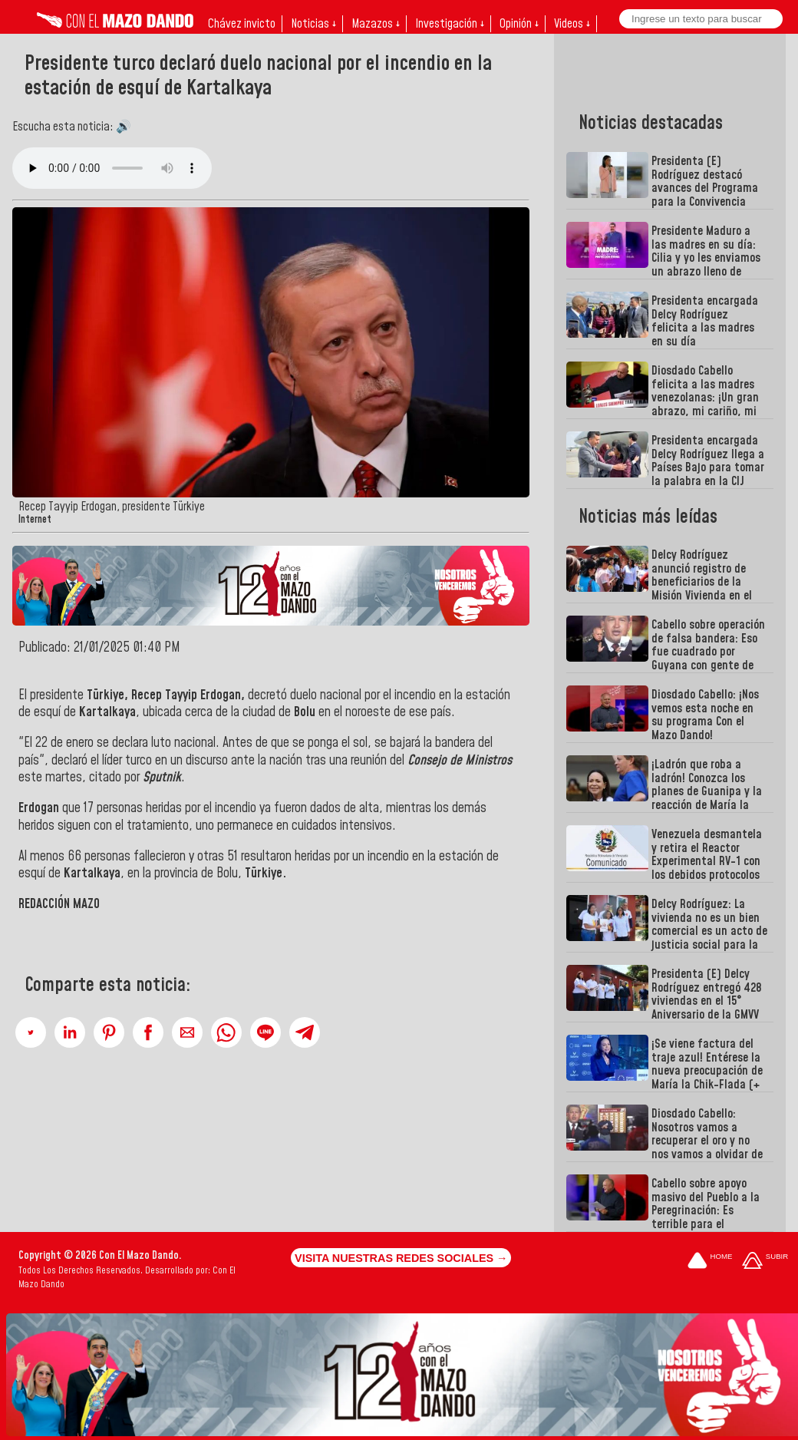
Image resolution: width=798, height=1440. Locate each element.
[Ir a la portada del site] (710, 1261)
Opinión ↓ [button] (519, 23)
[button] (30, 1032)
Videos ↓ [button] (572, 23)
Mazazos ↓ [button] (375, 23)
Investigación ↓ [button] (449, 23)
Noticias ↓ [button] (313, 23)
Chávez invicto (241, 23)
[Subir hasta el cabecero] (765, 1261)
